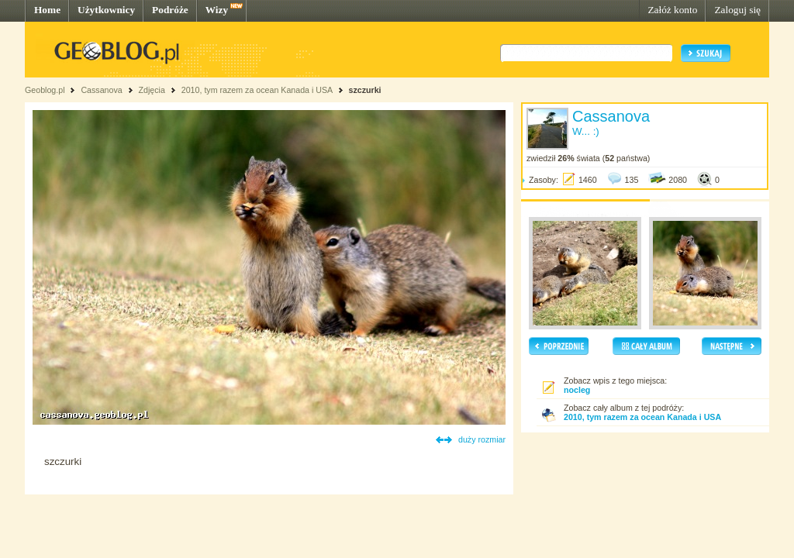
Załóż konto (672, 10)
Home (47, 10)
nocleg (577, 389)
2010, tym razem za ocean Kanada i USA (257, 90)
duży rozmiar (482, 439)
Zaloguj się (737, 10)
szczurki (364, 90)
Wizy (216, 10)
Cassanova (101, 90)
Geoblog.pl (45, 90)
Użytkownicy (106, 10)
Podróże (170, 10)
